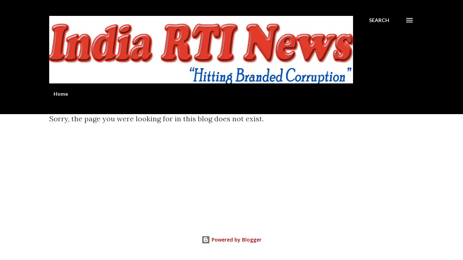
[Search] (379, 20)
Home (61, 94)
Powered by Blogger (231, 239)
